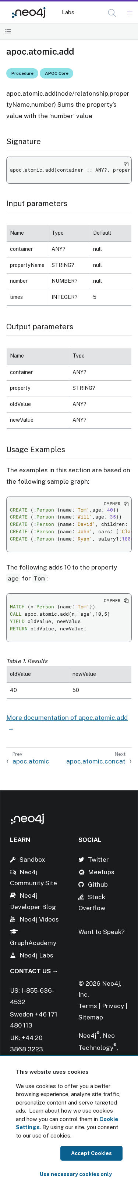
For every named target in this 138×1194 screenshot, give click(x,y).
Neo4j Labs (36, 955)
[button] (112, 13)
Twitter (98, 859)
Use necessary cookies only (76, 1174)
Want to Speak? (101, 931)
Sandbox (32, 859)
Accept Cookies (91, 1153)
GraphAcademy (33, 942)
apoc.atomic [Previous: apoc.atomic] (31, 761)
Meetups (101, 872)
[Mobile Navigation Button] (129, 13)
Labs (68, 12)
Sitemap (90, 1017)
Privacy (113, 1006)
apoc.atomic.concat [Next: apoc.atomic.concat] (95, 761)
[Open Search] (112, 13)
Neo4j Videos (39, 919)
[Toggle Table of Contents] (8, 31)
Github (98, 884)
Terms (87, 1006)
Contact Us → (34, 971)
